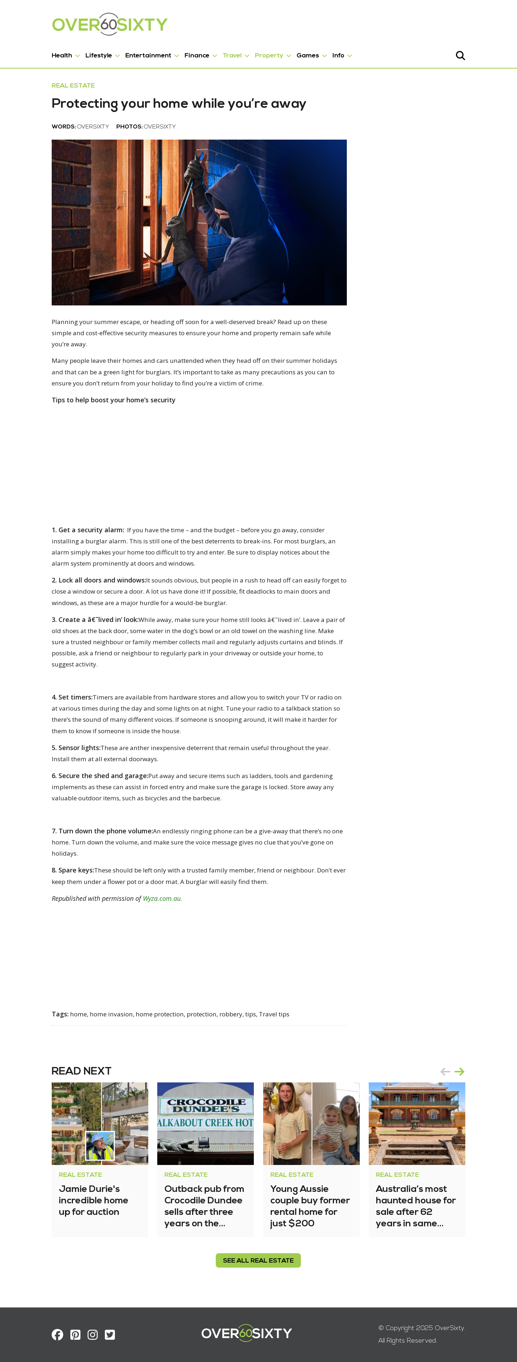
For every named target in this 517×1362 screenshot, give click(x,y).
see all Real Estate (258, 1262)
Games (285, 53)
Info (315, 53)
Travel (209, 53)
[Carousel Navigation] (475, 1072)
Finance (174, 53)
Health (39, 53)
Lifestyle (75, 53)
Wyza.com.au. (139, 899)
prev (468, 1072)
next (482, 1072)
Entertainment (125, 53)
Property (246, 53)
